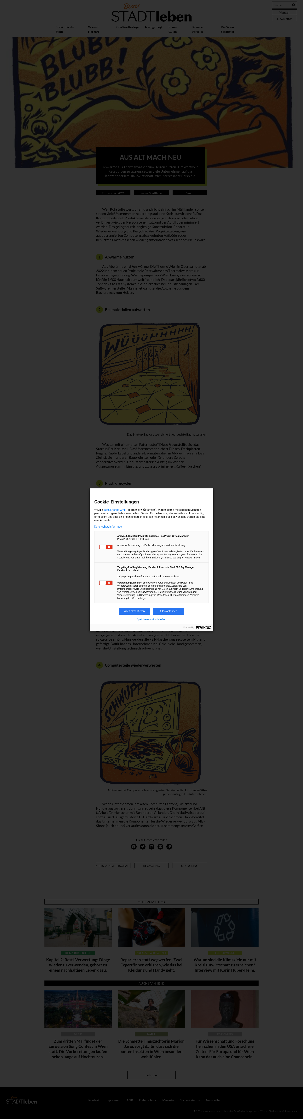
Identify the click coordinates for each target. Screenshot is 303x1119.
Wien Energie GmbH (116, 509)
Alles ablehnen (168, 611)
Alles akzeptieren (134, 611)
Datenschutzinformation (108, 526)
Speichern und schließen (151, 619)
